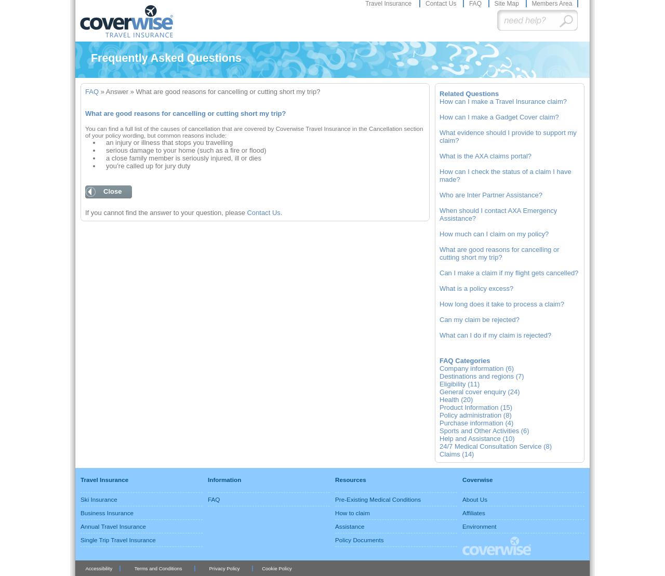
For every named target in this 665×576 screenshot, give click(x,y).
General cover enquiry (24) (480, 392)
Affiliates (473, 513)
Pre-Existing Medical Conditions (378, 499)
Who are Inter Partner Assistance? (491, 195)
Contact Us (441, 3)
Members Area (551, 3)
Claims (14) (457, 454)
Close (112, 191)
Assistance (350, 526)
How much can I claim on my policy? (494, 234)
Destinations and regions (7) (482, 376)
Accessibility (98, 568)
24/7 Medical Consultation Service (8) (496, 446)
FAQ (476, 3)
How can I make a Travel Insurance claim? (503, 101)
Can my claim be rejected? (480, 320)
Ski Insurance (99, 499)
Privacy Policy (224, 568)
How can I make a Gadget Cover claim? (499, 117)
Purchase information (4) (476, 423)
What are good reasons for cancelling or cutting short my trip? (500, 253)
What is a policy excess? (476, 288)
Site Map (507, 3)
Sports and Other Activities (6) (484, 431)
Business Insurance (107, 513)
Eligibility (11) (460, 384)
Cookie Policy (276, 568)
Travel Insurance (389, 3)
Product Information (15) (476, 407)
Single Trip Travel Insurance (118, 540)
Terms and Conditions (158, 568)
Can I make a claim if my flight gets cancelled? (509, 273)
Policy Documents (359, 540)
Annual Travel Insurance (113, 526)
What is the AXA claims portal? (485, 156)
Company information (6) (477, 368)
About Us (474, 499)
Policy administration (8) (476, 415)
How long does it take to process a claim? (502, 304)
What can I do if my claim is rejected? (495, 335)
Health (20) (456, 400)
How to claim (352, 513)
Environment (479, 526)
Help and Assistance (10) (477, 439)
